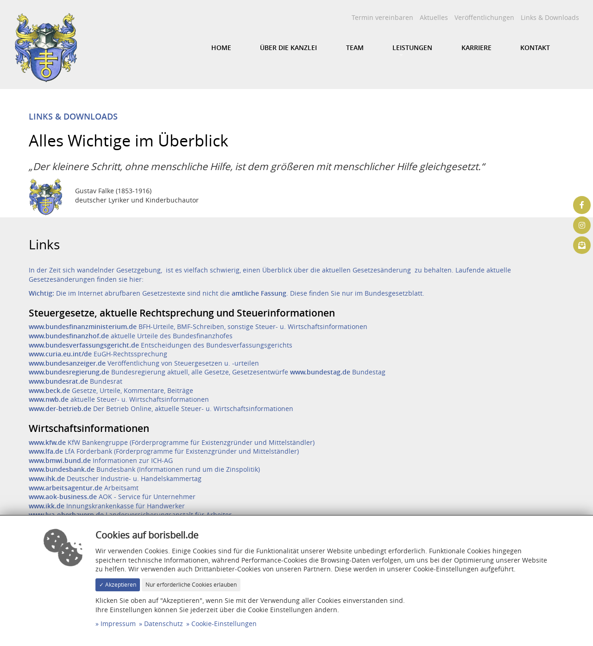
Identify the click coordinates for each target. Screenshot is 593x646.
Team (355, 47)
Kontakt (535, 47)
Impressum (118, 623)
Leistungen (412, 47)
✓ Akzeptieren (117, 585)
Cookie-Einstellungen (224, 623)
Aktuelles (434, 17)
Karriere (476, 47)
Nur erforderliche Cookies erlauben (191, 585)
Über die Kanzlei (288, 47)
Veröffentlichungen (484, 17)
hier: (136, 279)
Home (221, 47)
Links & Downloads (550, 17)
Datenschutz (163, 623)
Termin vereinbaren (382, 17)
